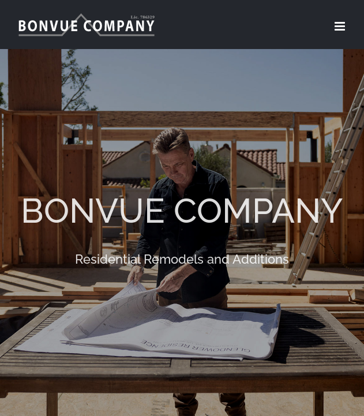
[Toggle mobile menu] (341, 26)
